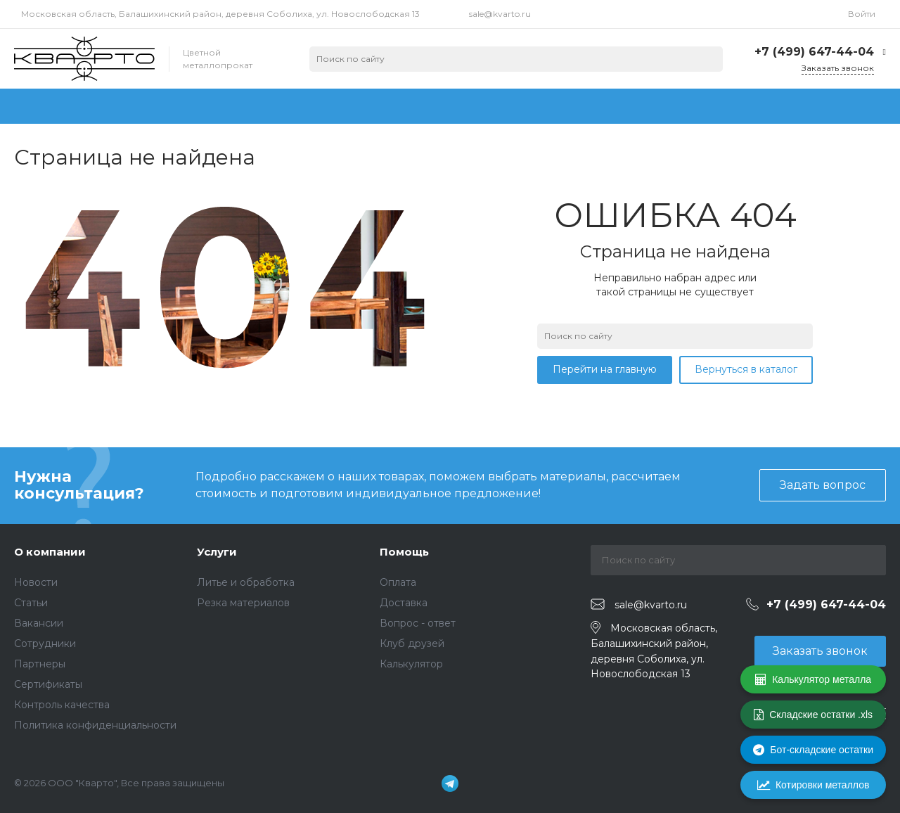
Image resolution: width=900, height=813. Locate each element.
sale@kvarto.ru (500, 13)
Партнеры (39, 664)
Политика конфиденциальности (95, 725)
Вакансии (38, 623)
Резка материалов (243, 602)
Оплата (398, 582)
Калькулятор (411, 664)
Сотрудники (45, 643)
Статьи (31, 602)
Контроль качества (62, 704)
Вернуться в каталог (746, 369)
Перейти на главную (605, 369)
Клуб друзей (412, 643)
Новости (36, 582)
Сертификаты (48, 684)
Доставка (404, 602)
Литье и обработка (246, 582)
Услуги (217, 551)
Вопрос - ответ (418, 623)
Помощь (404, 551)
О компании (50, 551)
